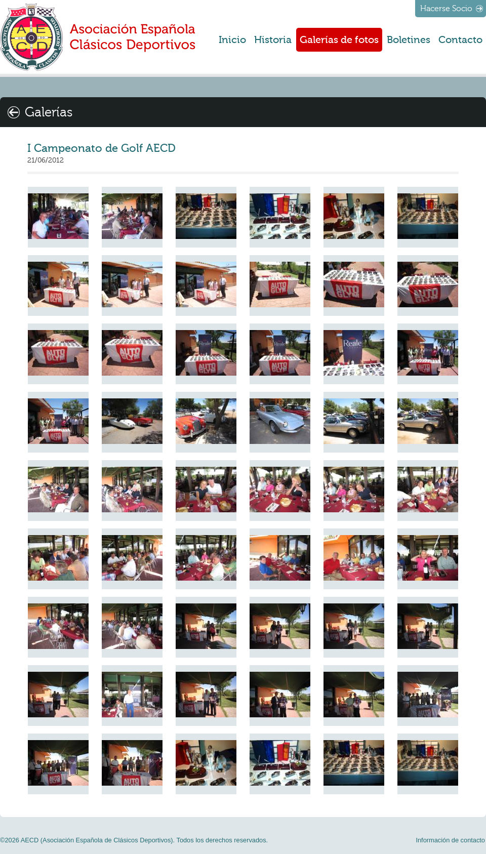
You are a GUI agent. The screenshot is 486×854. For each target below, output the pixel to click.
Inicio (232, 40)
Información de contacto (450, 840)
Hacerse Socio (446, 8)
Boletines (408, 40)
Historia (273, 40)
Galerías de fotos (339, 40)
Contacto (460, 40)
